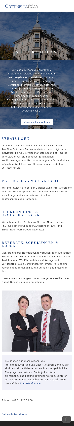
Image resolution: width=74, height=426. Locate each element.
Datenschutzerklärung (15, 414)
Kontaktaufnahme (30, 383)
